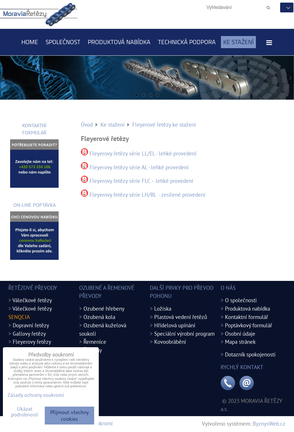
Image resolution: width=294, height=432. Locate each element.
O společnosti (241, 300)
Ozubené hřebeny (103, 308)
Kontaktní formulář (246, 316)
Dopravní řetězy (31, 325)
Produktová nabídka (119, 41)
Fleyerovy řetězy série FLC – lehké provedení (141, 180)
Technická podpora (187, 41)
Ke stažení (238, 41)
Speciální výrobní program (184, 333)
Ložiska (162, 308)
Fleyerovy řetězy (32, 341)
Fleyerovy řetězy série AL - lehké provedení (139, 167)
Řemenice (94, 341)
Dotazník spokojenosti (250, 354)
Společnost (63, 41)
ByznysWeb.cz (269, 423)
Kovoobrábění (170, 341)
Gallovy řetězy (29, 333)
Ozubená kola (99, 316)
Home (29, 41)
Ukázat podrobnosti (24, 412)
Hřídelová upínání (174, 325)
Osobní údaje (240, 333)
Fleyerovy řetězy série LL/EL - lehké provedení (143, 153)
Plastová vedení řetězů (180, 316)
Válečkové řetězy (32, 300)
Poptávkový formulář (248, 325)
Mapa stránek (240, 341)
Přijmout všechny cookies (69, 415)
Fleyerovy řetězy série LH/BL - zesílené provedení (147, 194)
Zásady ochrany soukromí (36, 395)
